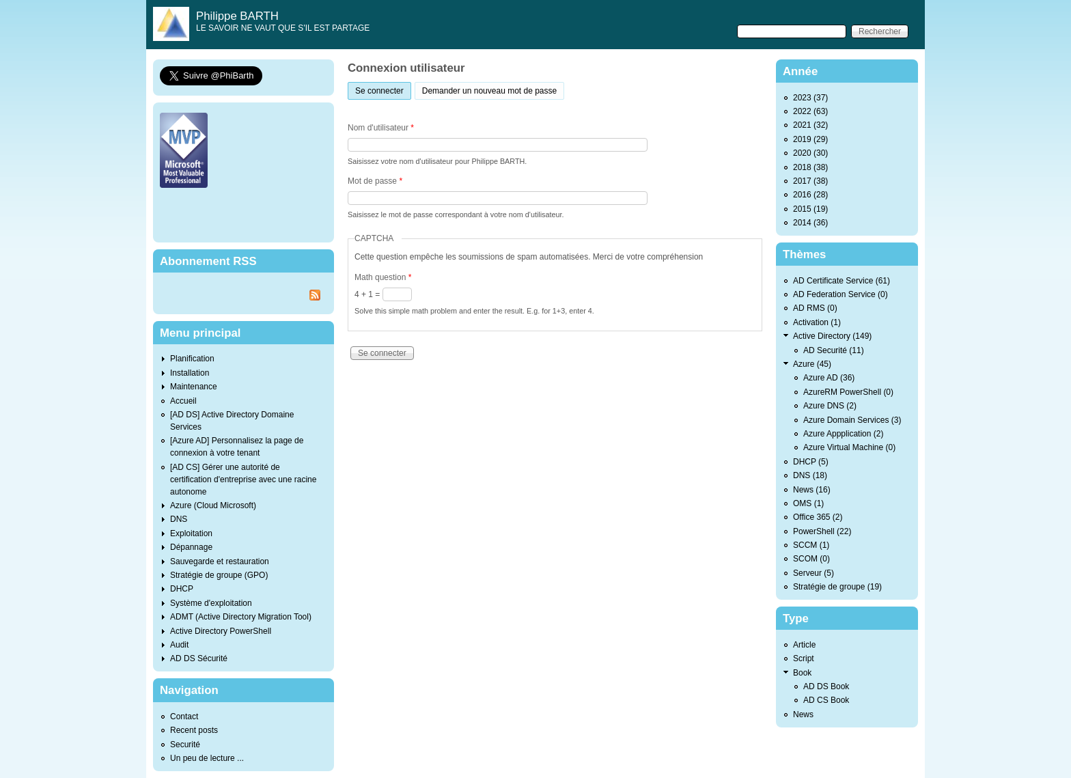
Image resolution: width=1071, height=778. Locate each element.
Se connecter (383, 89)
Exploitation (191, 533)
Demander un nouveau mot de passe (489, 91)
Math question (382, 277)
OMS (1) (808, 503)
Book (802, 673)
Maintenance (193, 386)
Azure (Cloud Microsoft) (213, 505)
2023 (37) (810, 97)
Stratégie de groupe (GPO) (219, 575)
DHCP (181, 589)
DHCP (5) (811, 462)
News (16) (812, 490)
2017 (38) (810, 181)
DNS (178, 519)
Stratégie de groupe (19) (837, 587)
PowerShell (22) (822, 531)
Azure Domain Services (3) (852, 420)
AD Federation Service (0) (840, 294)
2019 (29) (810, 139)
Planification (192, 358)
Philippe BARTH (237, 16)
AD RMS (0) (815, 308)
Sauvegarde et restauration (219, 561)
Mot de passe (375, 181)
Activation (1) (817, 322)
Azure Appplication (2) (843, 434)
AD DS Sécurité (198, 658)
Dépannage (191, 547)
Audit (179, 645)
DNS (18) (810, 475)
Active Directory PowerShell (220, 631)
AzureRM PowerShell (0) (848, 392)
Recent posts (194, 730)
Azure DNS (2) (830, 406)
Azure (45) (812, 364)
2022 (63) (810, 111)
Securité (185, 744)
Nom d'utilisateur (381, 128)
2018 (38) (810, 167)
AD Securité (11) (833, 350)
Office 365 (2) (817, 517)
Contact (184, 716)
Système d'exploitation (211, 603)
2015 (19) (810, 209)
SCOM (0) (811, 559)
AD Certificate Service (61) (841, 281)
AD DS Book (826, 686)
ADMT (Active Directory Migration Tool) (240, 617)
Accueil (183, 401)
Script (803, 658)
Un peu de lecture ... (207, 758)
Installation (189, 373)
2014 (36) (810, 222)
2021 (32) (810, 125)
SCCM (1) (811, 545)
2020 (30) (810, 153)
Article (804, 645)
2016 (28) (810, 194)
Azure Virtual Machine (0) (849, 447)
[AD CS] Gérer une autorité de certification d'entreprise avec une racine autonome (243, 479)
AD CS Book (826, 700)
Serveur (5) (813, 573)
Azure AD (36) (828, 378)
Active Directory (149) (832, 336)
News (803, 714)
